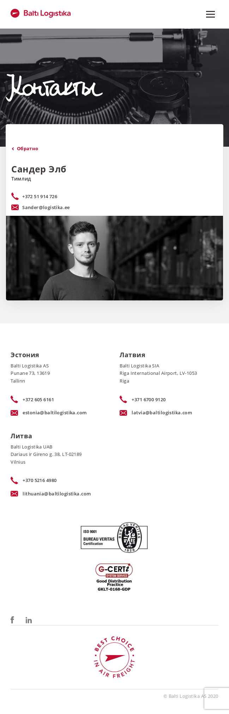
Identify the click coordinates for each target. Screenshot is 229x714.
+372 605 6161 (32, 399)
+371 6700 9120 (142, 399)
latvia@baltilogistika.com (156, 412)
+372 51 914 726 (39, 196)
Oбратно (25, 148)
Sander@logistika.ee (40, 207)
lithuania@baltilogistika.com (51, 493)
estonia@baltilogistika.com (48, 412)
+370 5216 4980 (33, 480)
